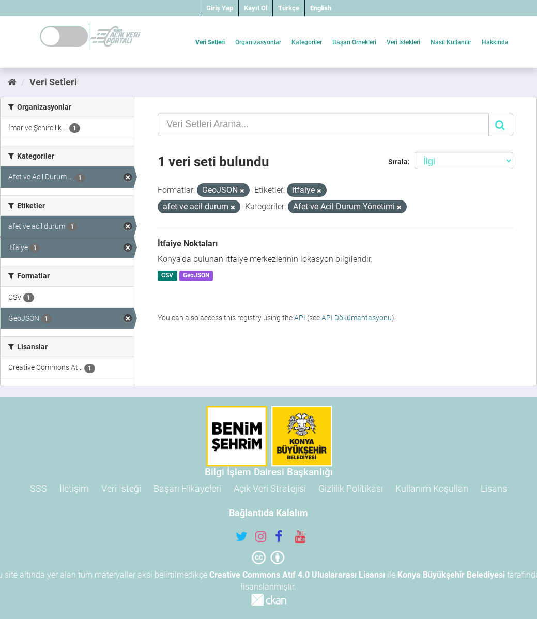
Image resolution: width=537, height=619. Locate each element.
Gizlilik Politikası (350, 488)
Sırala (398, 162)
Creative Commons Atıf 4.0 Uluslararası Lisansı (297, 575)
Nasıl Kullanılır (451, 42)
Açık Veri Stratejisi (270, 488)
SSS (38, 488)
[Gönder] (500, 124)
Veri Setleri (210, 42)
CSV (167, 276)
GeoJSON (196, 276)
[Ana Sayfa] (12, 81)
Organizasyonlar (258, 42)
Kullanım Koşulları (431, 488)
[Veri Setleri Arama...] (323, 124)
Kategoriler (306, 42)
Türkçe (288, 8)
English (320, 8)
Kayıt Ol (255, 8)
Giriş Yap (219, 8)
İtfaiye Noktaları (188, 244)
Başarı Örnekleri (354, 42)
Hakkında (495, 42)
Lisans (494, 488)
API (299, 318)
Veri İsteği (121, 488)
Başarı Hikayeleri (187, 488)
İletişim (74, 488)
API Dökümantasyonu (356, 318)
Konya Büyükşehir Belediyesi (451, 575)
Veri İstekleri (403, 42)
